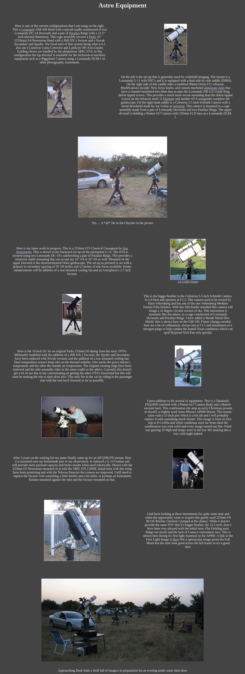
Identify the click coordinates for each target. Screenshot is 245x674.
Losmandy (28, 29)
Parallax (74, 33)
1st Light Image (188, 281)
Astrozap (179, 106)
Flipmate (168, 98)
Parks (92, 36)
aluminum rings (214, 88)
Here (176, 539)
